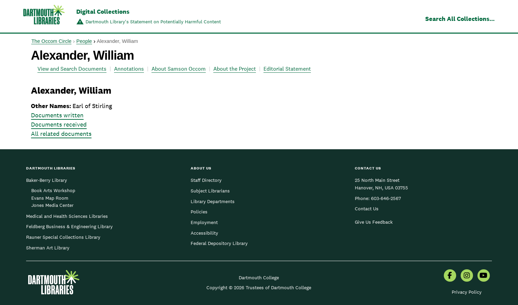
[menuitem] (450, 276)
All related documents (61, 134)
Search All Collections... (460, 19)
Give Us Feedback (374, 222)
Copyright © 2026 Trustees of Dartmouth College (258, 287)
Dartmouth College (259, 277)
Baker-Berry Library (46, 180)
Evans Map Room (49, 198)
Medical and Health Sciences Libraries (67, 216)
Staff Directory (206, 180)
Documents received (59, 124)
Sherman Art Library (47, 248)
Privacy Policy (467, 292)
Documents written (57, 115)
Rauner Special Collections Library (63, 237)
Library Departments (213, 201)
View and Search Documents (71, 68)
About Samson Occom (178, 68)
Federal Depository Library (219, 243)
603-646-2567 (386, 198)
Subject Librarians (210, 191)
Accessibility (204, 233)
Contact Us (367, 209)
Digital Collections (103, 11)
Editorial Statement (287, 68)
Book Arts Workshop (53, 190)
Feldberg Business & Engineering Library (69, 226)
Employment (204, 222)
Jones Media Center (52, 205)
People (84, 41)
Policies (199, 212)
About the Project (234, 68)
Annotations (129, 68)
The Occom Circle (51, 41)
